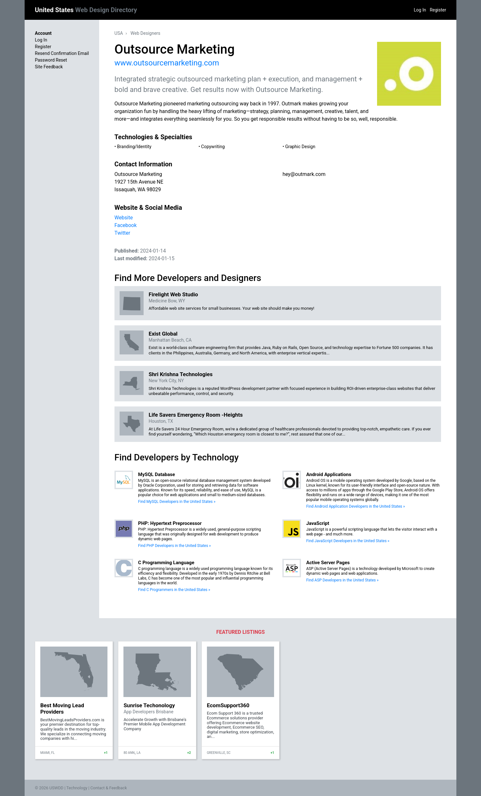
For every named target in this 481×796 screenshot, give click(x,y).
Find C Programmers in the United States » (174, 590)
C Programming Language (166, 562)
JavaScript (317, 523)
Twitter (122, 233)
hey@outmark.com (303, 174)
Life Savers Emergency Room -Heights (196, 415)
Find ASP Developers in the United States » (342, 580)
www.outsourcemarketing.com (166, 62)
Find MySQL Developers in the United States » (177, 501)
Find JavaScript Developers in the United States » (347, 541)
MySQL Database (156, 474)
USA (118, 33)
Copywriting (213, 146)
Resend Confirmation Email (62, 53)
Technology (76, 787)
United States (86, 10)
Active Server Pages (328, 562)
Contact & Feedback (109, 787)
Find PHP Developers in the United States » (174, 545)
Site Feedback (49, 66)
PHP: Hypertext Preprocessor (170, 523)
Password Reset (51, 60)
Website (123, 218)
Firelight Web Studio (173, 294)
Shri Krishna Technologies (181, 374)
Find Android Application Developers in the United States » (355, 506)
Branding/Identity (134, 146)
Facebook (125, 225)
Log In (420, 9)
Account (43, 33)
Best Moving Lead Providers (62, 708)
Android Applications (328, 474)
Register (438, 9)
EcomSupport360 (228, 705)
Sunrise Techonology (149, 705)
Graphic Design (300, 146)
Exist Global (163, 333)
